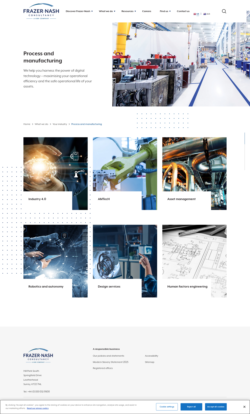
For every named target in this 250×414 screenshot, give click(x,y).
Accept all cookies (215, 408)
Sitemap (149, 362)
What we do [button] (106, 11)
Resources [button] (128, 11)
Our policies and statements (108, 355)
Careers (146, 11)
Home (26, 124)
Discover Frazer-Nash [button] (78, 11)
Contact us (183, 11)
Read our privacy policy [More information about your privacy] (38, 410)
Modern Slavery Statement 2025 (110, 362)
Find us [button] (164, 11)
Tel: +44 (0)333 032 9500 (36, 391)
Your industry (60, 124)
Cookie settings (167, 408)
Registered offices (103, 368)
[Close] (244, 408)
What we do (41, 124)
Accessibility (151, 355)
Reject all (191, 408)
